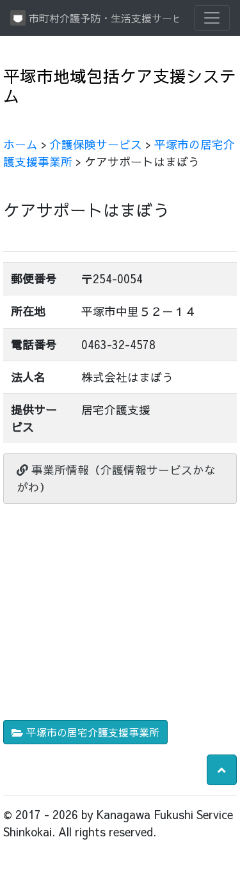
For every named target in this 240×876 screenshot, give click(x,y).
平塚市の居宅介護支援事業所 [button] (85, 732)
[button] (222, 770)
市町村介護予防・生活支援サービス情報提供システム (94, 18)
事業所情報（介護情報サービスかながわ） (116, 478)
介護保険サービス (96, 144)
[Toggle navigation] (212, 18)
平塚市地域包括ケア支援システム (119, 86)
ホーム (20, 144)
